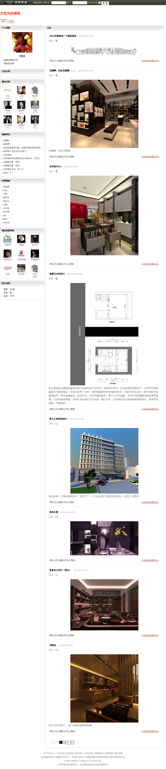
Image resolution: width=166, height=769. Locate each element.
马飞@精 (8, 125)
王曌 (5, 204)
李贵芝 (21, 274)
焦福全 (6, 197)
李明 (8, 110)
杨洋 (5, 219)
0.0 (56, 517)
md (4, 215)
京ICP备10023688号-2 (68, 764)
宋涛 (35, 125)
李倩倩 (6, 187)
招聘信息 (99, 753)
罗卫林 (6, 212)
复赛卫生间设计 (57, 274)
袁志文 (35, 245)
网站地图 (118, 753)
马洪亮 (6, 222)
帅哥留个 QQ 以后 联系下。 (16, 151)
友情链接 (109, 753)
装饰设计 (8, 259)
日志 (11, 21)
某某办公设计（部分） (60, 570)
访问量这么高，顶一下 (13, 169)
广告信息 (60, 753)
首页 (4, 21)
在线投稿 (69, 753)
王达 (8, 96)
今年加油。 (8, 155)
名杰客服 (21, 259)
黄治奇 (21, 110)
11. (56, 424)
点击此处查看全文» (150, 61)
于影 (5, 194)
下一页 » (70, 742)
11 (56, 575)
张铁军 (8, 245)
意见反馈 (89, 753)
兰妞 (35, 110)
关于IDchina (48, 753)
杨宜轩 (35, 96)
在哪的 (6, 140)
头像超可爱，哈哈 (11, 162)
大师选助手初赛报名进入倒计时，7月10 (21, 158)
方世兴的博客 (10, 13)
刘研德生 (35, 259)
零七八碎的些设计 (58, 419)
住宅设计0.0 (55, 166)
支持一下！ (8, 173)
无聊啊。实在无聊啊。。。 (62, 70)
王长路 (6, 208)
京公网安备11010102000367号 (94, 764)
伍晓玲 (21, 125)
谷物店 (52, 645)
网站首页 (38, 2)
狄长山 (6, 201)
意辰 (8, 274)
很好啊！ (7, 144)
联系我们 (79, 753)
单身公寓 (53, 512)
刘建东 (21, 245)
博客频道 (16, 2)
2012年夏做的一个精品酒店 (62, 36)
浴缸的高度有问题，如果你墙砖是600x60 (22, 147)
